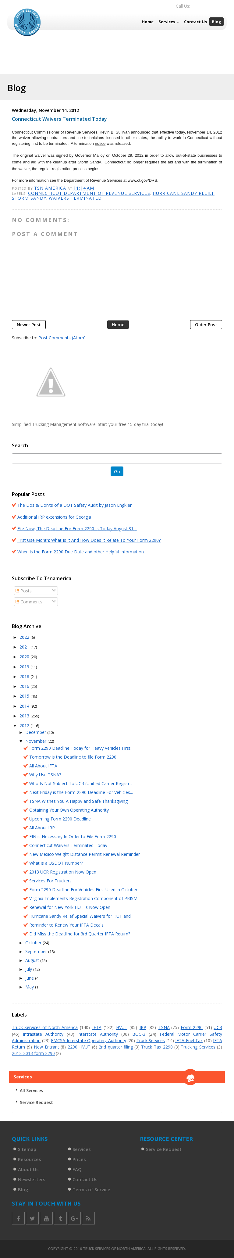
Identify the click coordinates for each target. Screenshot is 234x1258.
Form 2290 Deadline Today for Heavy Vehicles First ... (81, 748)
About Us (28, 1169)
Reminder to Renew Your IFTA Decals (66, 925)
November (36, 741)
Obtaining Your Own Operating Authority (69, 810)
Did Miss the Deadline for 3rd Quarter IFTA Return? (79, 934)
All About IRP (42, 828)
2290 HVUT (79, 1047)
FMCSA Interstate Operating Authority (88, 1040)
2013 (25, 716)
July (29, 969)
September (36, 951)
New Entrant (46, 1047)
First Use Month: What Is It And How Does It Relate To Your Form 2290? (89, 540)
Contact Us (195, 21)
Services (82, 1149)
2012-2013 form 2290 (33, 1053)
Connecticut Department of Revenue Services (89, 193)
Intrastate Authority (43, 1034)
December (36, 732)
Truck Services (150, 1040)
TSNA (164, 1027)
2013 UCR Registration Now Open (62, 872)
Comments (29, 602)
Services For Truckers (50, 881)
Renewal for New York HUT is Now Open (69, 907)
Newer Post (29, 324)
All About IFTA (43, 766)
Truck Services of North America (45, 1027)
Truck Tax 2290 (157, 1047)
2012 (25, 725)
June (30, 978)
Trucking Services (198, 1047)
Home (148, 21)
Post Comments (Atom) (62, 338)
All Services (31, 1090)
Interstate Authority (97, 1034)
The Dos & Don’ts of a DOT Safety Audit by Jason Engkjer (74, 505)
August (32, 960)
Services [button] (168, 21)
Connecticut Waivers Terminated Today (68, 845)
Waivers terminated (75, 198)
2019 (25, 667)
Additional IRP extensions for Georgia (54, 517)
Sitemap (27, 1149)
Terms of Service (91, 1189)
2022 (25, 637)
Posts (24, 591)
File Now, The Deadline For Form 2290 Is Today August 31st (77, 528)
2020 (25, 656)
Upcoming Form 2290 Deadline (60, 819)
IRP (143, 1027)
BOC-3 (138, 1034)
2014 (25, 706)
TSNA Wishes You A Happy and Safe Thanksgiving (78, 801)
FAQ (77, 1169)
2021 (25, 647)
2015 (25, 696)
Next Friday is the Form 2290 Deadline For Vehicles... (81, 792)
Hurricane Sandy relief (183, 193)
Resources (29, 1159)
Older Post (206, 324)
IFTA (96, 1027)
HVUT (121, 1027)
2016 (25, 686)
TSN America (51, 188)
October (34, 942)
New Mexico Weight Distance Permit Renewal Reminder (84, 854)
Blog (216, 21)
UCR (218, 1027)
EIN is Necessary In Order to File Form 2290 (72, 836)
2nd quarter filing (116, 1047)
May (30, 987)
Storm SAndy (29, 198)
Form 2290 (192, 1027)
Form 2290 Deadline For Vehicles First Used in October (83, 889)
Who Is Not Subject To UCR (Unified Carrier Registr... (80, 783)
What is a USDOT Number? (56, 863)
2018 (25, 676)
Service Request (36, 1102)
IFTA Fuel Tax (189, 1040)
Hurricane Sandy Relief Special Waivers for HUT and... (81, 916)
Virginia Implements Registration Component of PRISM (83, 898)
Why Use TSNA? (45, 774)
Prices (79, 1159)
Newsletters (31, 1179)
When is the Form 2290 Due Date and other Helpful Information (80, 552)
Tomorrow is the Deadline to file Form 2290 (72, 757)
